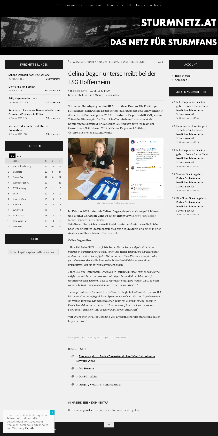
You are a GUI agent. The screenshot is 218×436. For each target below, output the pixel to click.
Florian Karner (81, 90)
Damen (93, 62)
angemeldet (87, 409)
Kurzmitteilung (111, 62)
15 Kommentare (52, 90)
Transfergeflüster (137, 62)
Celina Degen (93, 337)
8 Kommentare (53, 78)
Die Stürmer (86, 368)
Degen (105, 337)
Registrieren (182, 75)
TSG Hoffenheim (119, 337)
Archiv (154, 5)
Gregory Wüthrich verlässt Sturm (100, 384)
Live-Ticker (95, 5)
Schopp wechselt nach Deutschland (29, 74)
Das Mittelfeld (88, 376)
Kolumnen (113, 5)
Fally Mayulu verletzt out (23, 98)
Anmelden (181, 79)
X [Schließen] (52, 412)
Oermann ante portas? (22, 86)
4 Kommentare (53, 102)
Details (29, 428)
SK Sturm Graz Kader (70, 5)
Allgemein (80, 62)
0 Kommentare (53, 118)
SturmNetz (135, 5)
